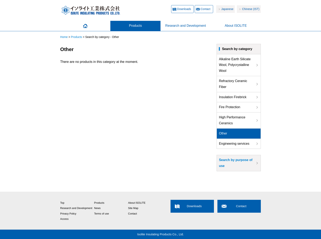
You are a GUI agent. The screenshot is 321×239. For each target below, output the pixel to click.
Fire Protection (229, 107)
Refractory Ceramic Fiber (233, 84)
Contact (205, 9)
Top (62, 202)
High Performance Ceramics (232, 120)
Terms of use (101, 213)
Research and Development (185, 25)
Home (85, 26)
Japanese (227, 9)
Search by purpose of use (235, 163)
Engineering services (234, 143)
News (97, 208)
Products (135, 25)
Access (64, 219)
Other (223, 133)
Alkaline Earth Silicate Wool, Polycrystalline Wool (235, 65)
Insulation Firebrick (232, 97)
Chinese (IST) (250, 9)
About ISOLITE (236, 25)
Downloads (184, 9)
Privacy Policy (68, 213)
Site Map (133, 208)
